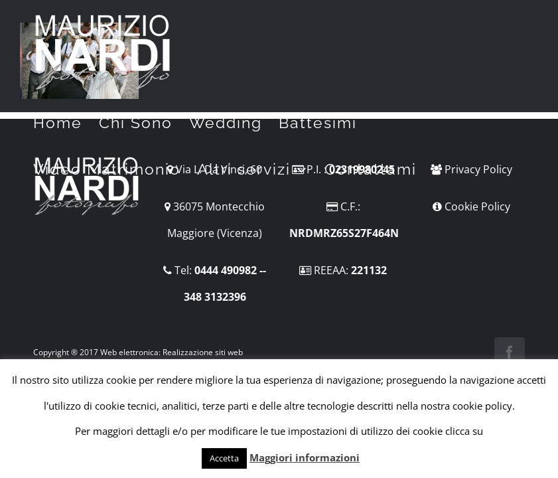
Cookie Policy (477, 206)
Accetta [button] (224, 458)
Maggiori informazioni (304, 457)
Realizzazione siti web (203, 352)
